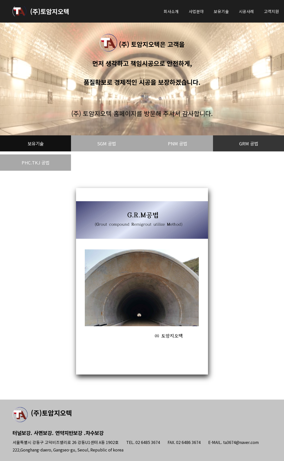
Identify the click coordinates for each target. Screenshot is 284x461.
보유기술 (221, 11)
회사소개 (171, 11)
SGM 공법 (106, 144)
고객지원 (271, 11)
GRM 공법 (248, 144)
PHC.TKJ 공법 (35, 164)
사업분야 (196, 11)
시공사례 (246, 11)
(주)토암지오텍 (49, 11)
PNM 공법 (177, 144)
